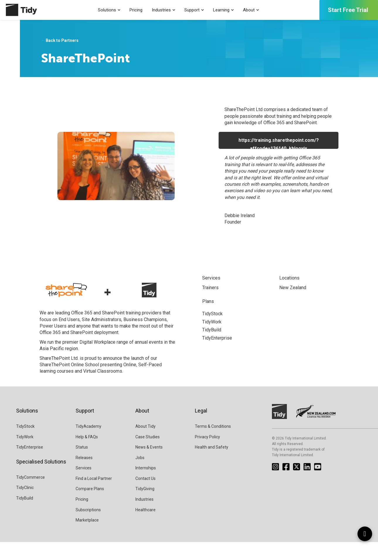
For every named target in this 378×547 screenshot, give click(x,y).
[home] (18, 10)
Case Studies (147, 441)
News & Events (149, 452)
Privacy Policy (207, 441)
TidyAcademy (88, 431)
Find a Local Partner (94, 483)
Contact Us (145, 483)
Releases (84, 462)
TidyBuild (24, 503)
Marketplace (87, 525)
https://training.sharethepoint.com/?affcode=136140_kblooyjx (279, 143)
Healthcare (145, 514)
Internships (145, 473)
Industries (144, 504)
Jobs (139, 462)
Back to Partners (60, 41)
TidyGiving (144, 493)
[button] (109, 10)
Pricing (136, 10)
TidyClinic (25, 492)
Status (82, 452)
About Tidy (145, 431)
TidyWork (24, 441)
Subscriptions (88, 514)
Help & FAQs (87, 441)
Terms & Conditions (213, 431)
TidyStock (25, 431)
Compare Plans (90, 493)
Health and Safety (211, 452)
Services (83, 473)
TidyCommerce (30, 482)
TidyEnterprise (29, 452)
